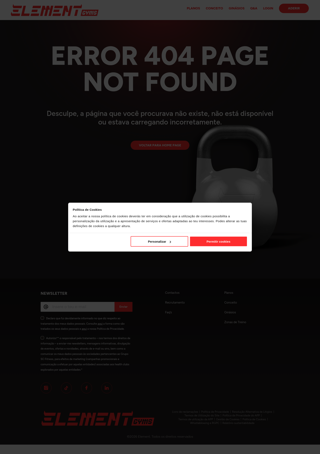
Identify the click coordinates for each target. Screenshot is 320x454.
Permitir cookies (218, 241)
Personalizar (159, 241)
